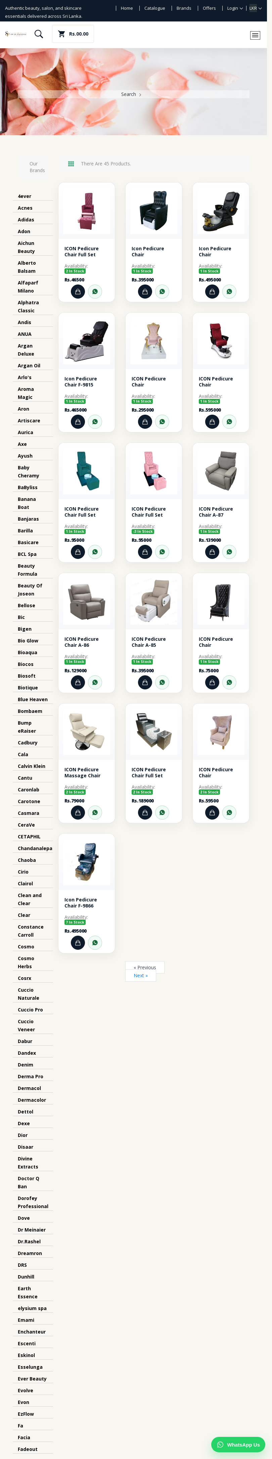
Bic (21, 617)
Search (128, 94)
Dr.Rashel (29, 1241)
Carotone (29, 801)
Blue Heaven (33, 699)
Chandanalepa (35, 848)
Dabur (25, 1041)
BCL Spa (27, 554)
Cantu (25, 778)
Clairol (25, 883)
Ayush (25, 456)
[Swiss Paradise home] (16, 33)
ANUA (25, 334)
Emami (26, 1320)
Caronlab (28, 789)
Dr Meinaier (32, 1230)
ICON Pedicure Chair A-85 (149, 642)
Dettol (25, 1111)
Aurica (25, 432)
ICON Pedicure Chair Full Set (81, 252)
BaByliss (28, 487)
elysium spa (32, 1308)
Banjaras (28, 519)
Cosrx (24, 978)
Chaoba (27, 860)
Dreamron (30, 1253)
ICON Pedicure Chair (149, 382)
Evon (23, 1402)
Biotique (28, 687)
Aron (23, 409)
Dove (24, 1218)
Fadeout (28, 1449)
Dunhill (26, 1276)
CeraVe (26, 825)
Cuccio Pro (30, 1009)
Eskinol (26, 1355)
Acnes (25, 208)
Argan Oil (29, 365)
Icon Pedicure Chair (148, 252)
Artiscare (29, 420)
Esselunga (30, 1367)
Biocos (26, 664)
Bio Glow (28, 640)
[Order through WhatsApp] (95, 291)
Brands (184, 8)
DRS (22, 1265)
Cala (23, 754)
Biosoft (27, 676)
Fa (20, 1425)
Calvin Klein (31, 766)
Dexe (24, 1123)
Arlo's (25, 377)
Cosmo (26, 946)
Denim (25, 1064)
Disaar (25, 1147)
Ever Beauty (32, 1378)
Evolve (25, 1390)
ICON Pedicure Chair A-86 (81, 642)
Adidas (26, 219)
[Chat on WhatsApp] (238, 1444)
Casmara (28, 813)
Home (127, 8)
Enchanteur (32, 1331)
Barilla (25, 530)
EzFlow (26, 1414)
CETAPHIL (29, 836)
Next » (141, 975)
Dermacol (29, 1088)
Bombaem (30, 711)
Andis (24, 322)
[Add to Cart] (78, 291)
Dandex (27, 1053)
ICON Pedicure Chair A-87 (216, 512)
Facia (24, 1437)
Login (232, 8)
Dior (23, 1135)
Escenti (27, 1343)
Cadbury (28, 742)
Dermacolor (32, 1100)
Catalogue (154, 8)
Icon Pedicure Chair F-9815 (80, 382)
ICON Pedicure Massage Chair (82, 773)
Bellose (26, 605)
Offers (209, 8)
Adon (24, 231)
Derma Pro (30, 1076)
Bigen (25, 629)
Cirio (23, 872)
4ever (24, 196)
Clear (24, 915)
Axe (22, 444)
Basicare (28, 542)
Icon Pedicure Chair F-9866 (80, 903)
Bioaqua (27, 652)
